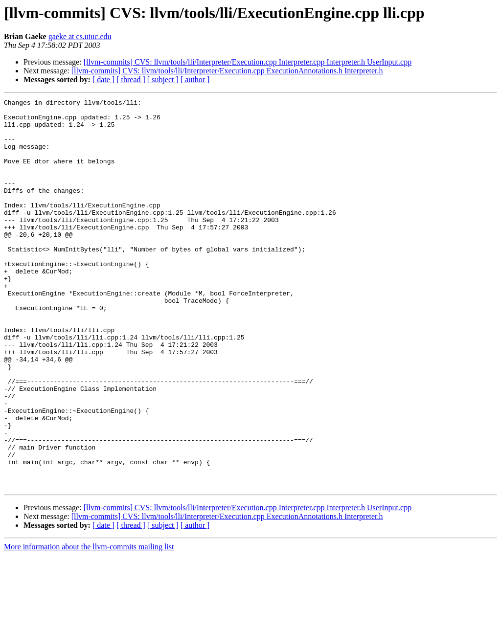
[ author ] (195, 79)
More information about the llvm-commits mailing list (89, 624)
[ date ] (103, 79)
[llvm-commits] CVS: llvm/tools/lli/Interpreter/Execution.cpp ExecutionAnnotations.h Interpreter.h (227, 71)
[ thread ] (130, 79)
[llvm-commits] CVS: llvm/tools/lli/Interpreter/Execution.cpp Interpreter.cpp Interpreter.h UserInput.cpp (247, 62)
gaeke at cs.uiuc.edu (80, 36)
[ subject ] (163, 79)
